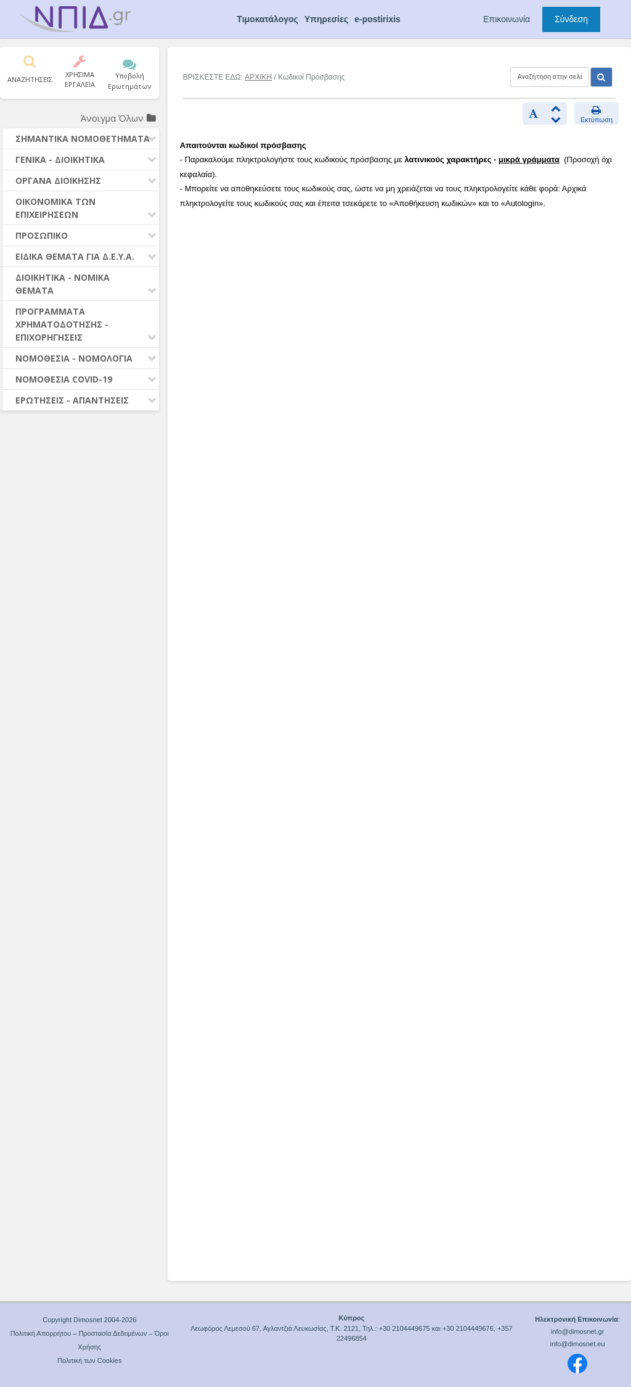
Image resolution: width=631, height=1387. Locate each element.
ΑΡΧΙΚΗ (258, 77)
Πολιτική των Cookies (89, 1360)
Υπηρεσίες (326, 19)
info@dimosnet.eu (577, 1344)
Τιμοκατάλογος (267, 19)
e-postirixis (377, 19)
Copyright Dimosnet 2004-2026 (89, 1319)
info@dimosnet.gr (577, 1331)
